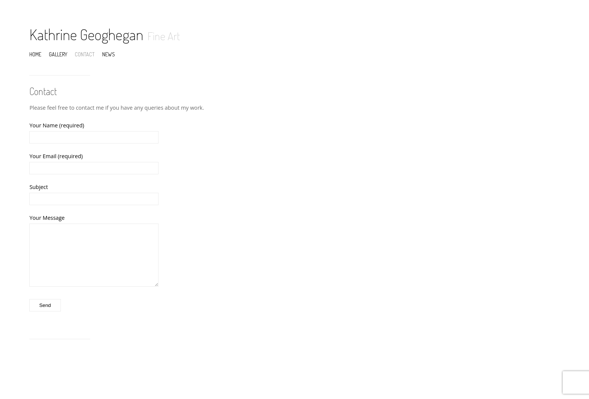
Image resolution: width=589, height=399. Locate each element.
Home (35, 54)
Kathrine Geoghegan (86, 34)
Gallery (58, 54)
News (108, 54)
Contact (85, 54)
